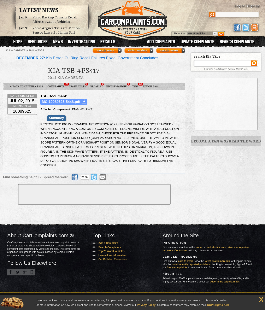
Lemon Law (150, 86)
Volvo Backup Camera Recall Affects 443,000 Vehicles (55, 20)
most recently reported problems (191, 264)
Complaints (56, 85)
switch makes (169, 50)
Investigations (118, 85)
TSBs (136, 85)
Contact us (181, 250)
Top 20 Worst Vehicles (111, 251)
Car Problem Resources (112, 259)
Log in (240, 6)
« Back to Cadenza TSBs (26, 86)
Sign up (253, 6)
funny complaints (177, 267)
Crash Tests (78, 85)
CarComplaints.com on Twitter (17, 272)
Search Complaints (109, 247)
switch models (137, 50)
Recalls (97, 85)
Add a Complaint (108, 243)
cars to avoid (186, 261)
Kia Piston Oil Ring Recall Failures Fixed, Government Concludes (87, 58)
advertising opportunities (225, 281)
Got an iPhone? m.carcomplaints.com (31, 272)
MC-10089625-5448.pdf (61, 102)
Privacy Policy (146, 304)
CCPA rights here (218, 304)
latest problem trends (217, 261)
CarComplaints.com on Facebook (10, 272)
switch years (105, 50)
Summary (56, 118)
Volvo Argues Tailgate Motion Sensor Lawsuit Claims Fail (56, 30)
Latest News (38, 10)
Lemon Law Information (112, 255)
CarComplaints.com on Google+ (24, 272)
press (199, 247)
